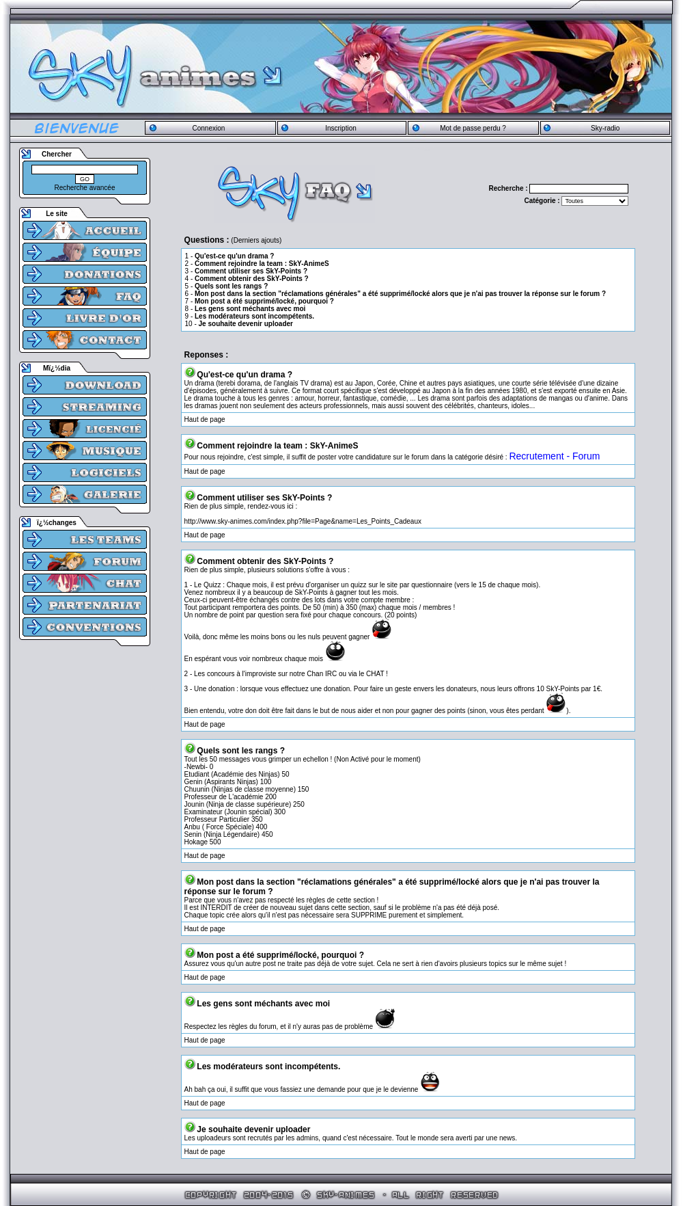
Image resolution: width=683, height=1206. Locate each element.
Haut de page (204, 419)
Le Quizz (207, 585)
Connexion (208, 128)
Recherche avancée (85, 187)
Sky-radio (605, 128)
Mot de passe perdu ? (473, 128)
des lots (313, 600)
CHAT (375, 674)
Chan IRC (322, 674)
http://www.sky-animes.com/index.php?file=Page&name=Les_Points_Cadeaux (302, 521)
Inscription (341, 128)
